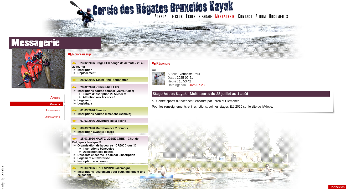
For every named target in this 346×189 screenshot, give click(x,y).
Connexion (337, 187)
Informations (52, 116)
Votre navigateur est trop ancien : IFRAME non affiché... (108, 118)
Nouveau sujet (82, 54)
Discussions (52, 110)
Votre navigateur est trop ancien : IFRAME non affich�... (242, 118)
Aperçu (55, 97)
